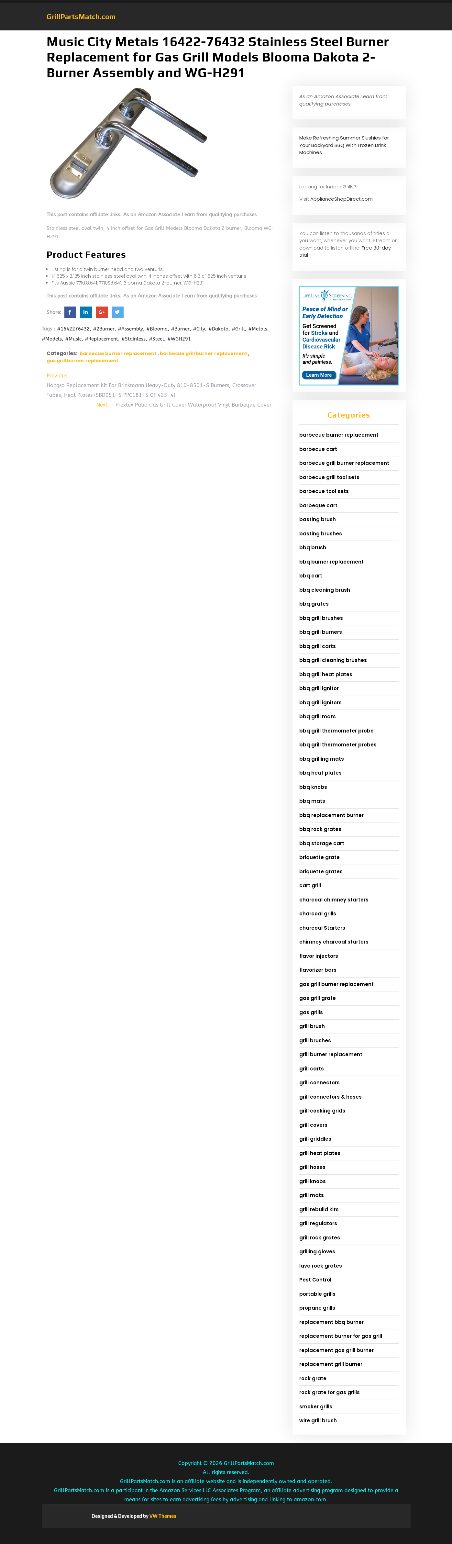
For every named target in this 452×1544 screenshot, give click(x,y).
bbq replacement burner (331, 815)
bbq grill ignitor (319, 688)
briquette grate (319, 857)
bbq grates (314, 603)
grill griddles (315, 1139)
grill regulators (318, 1223)
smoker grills (315, 1406)
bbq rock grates (320, 829)
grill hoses (312, 1167)
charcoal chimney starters (334, 899)
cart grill (310, 885)
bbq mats (312, 801)
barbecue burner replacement (118, 353)
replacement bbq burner (331, 1322)
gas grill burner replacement (82, 360)
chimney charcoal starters (334, 941)
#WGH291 (179, 339)
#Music (73, 339)
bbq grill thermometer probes (338, 744)
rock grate (312, 1378)
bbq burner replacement (331, 561)
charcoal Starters (322, 927)
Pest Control (315, 1279)
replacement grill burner (330, 1364)
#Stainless (133, 339)
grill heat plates (319, 1153)
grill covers (313, 1125)
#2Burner (104, 329)
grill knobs (312, 1181)
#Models (52, 339)
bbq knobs (313, 787)
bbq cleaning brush (324, 590)
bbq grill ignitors (320, 702)
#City (199, 329)
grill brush (312, 1026)
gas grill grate (317, 998)
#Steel (156, 339)
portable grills (317, 1294)
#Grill (238, 329)
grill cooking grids (322, 1110)
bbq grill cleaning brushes (333, 660)
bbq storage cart (321, 843)
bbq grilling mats (321, 758)
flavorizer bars (317, 970)
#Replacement (101, 339)
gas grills (311, 1012)
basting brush (317, 519)
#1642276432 (73, 329)
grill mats (311, 1195)
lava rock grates (320, 1265)
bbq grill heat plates (325, 674)
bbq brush (312, 547)
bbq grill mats (317, 716)
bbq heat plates (320, 772)
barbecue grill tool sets (329, 477)
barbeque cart (318, 505)
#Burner (180, 329)
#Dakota (218, 329)
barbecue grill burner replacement (203, 353)
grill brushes (315, 1040)
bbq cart (310, 575)
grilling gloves (317, 1251)
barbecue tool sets (324, 491)
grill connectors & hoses (330, 1096)
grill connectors (319, 1082)
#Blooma (157, 329)
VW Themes (162, 1516)
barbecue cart (318, 449)
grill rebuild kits (319, 1209)
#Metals (257, 329)
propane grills (317, 1307)
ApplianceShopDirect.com (341, 199)
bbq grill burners (320, 632)
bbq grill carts (317, 646)
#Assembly (130, 329)
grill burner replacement (330, 1054)
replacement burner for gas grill (340, 1336)
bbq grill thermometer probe (336, 730)
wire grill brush (318, 1420)
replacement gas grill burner (336, 1350)
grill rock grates (319, 1237)
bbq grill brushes (321, 618)
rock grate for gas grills (329, 1392)
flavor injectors (318, 956)
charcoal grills (317, 913)
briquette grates (321, 871)
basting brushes (320, 533)
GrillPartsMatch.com (81, 16)
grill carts (311, 1068)
